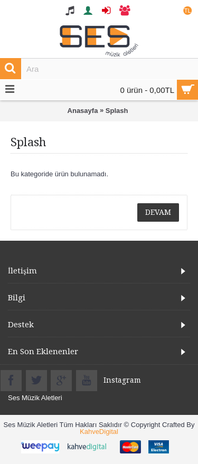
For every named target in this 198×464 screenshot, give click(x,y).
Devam (158, 212)
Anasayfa (83, 111)
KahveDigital (99, 431)
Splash (117, 111)
